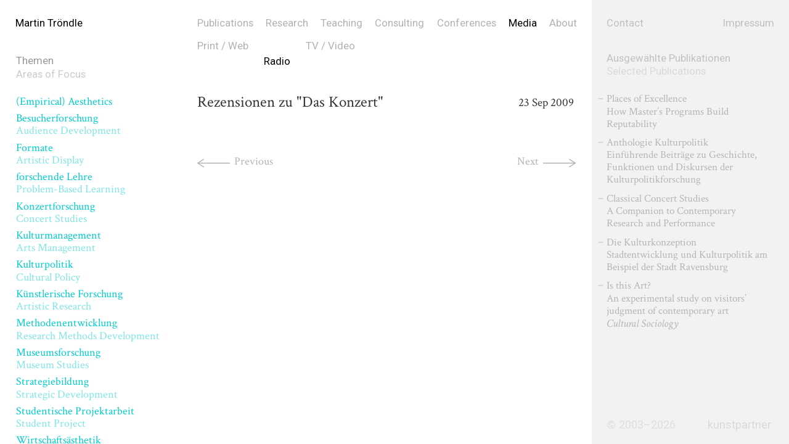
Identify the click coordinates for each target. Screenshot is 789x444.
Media (523, 23)
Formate (50, 154)
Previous (253, 161)
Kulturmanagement (58, 241)
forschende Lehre (70, 183)
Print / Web (222, 45)
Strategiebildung (67, 387)
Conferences (466, 23)
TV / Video (330, 45)
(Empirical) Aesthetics (64, 101)
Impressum (748, 23)
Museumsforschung (58, 358)
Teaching (341, 23)
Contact (625, 23)
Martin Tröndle (49, 23)
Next (528, 161)
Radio (277, 61)
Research (287, 23)
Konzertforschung (55, 212)
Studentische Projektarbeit (75, 417)
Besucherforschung (68, 124)
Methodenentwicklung (88, 329)
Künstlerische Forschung (69, 300)
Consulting (399, 23)
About (563, 23)
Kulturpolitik (48, 270)
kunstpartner (739, 425)
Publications (225, 23)
